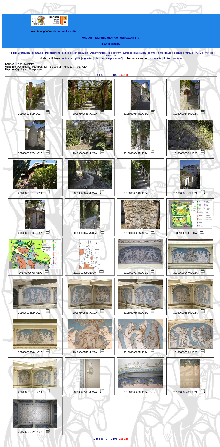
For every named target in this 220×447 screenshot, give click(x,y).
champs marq (155, 52)
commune (37, 52)
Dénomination (98, 52)
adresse (127, 52)
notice (65, 58)
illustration (140, 52)
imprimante (155, 58)
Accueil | (88, 37)
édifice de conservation (75, 52)
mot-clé (209, 52)
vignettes (87, 58)
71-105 (113, 75)
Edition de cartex (172, 58)
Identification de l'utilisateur (114, 37)
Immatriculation (21, 52)
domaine (111, 55)
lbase (168, 52)
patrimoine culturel (68, 31)
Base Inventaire (110, 43)
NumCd (189, 52)
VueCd (199, 52)
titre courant (114, 52)
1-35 (95, 75)
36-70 (104, 75)
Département (52, 52)
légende (178, 52)
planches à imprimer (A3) (109, 58)
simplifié (75, 58)
